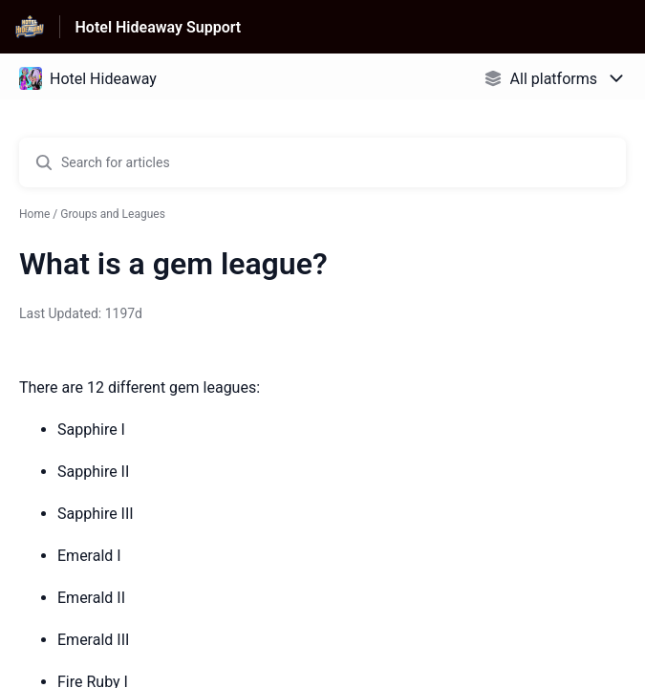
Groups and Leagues (112, 214)
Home (34, 214)
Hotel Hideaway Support (158, 27)
